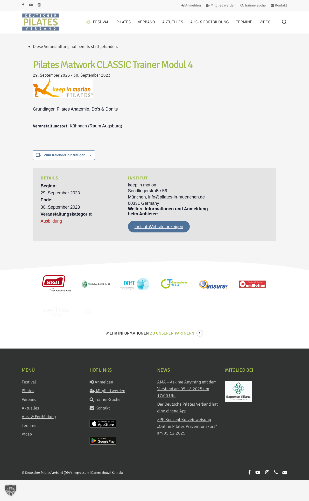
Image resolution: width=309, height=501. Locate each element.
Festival (29, 382)
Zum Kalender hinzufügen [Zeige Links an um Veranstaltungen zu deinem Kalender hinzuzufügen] (64, 155)
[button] (10, 490)
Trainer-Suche (105, 399)
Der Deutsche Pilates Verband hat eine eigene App (187, 408)
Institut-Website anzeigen (158, 226)
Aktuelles (30, 408)
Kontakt (100, 408)
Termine (29, 425)
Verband (29, 399)
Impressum (81, 473)
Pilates (28, 390)
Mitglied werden (107, 390)
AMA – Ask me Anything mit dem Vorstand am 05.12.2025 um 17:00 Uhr (187, 388)
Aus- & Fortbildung (39, 416)
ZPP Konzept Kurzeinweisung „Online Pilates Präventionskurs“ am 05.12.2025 (187, 426)
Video (27, 434)
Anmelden (101, 382)
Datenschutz (100, 473)
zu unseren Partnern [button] (172, 333)
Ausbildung (51, 221)
